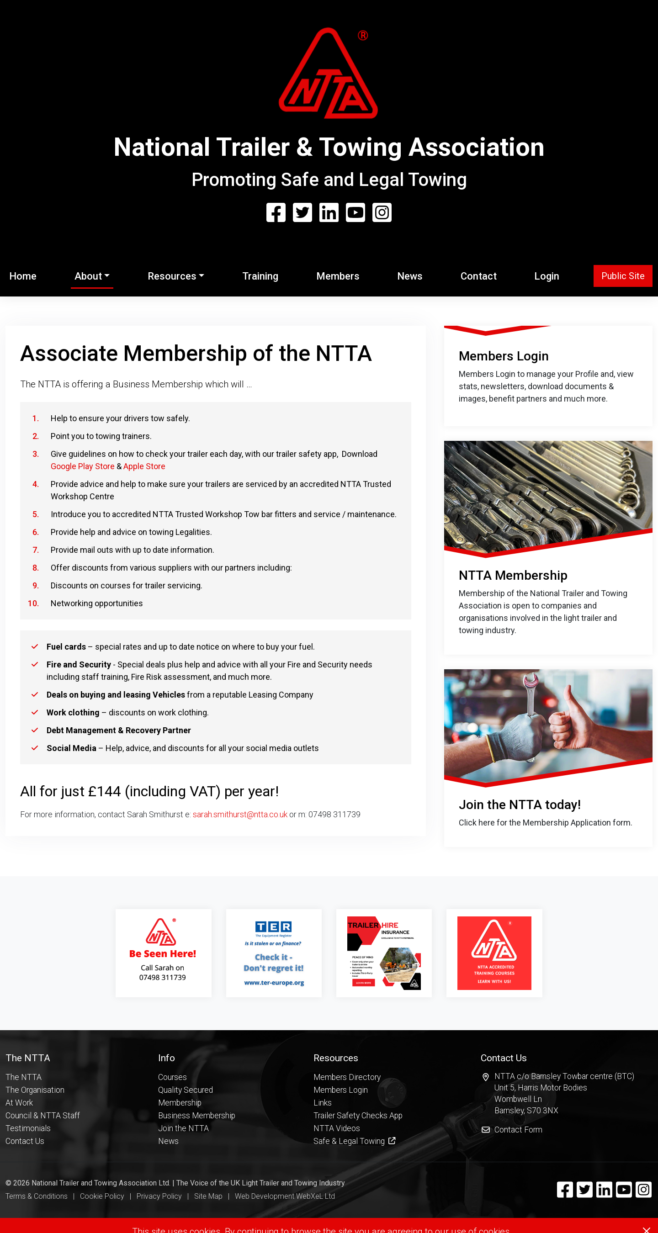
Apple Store (144, 466)
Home (24, 275)
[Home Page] (329, 77)
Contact (479, 276)
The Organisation (34, 1206)
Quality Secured (185, 1206)
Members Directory (347, 1193)
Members (338, 276)
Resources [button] (172, 276)
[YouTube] (355, 213)
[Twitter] (302, 213)
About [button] (88, 276)
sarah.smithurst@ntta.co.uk (240, 814)
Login (546, 276)
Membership (180, 1219)
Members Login (340, 1206)
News (410, 276)
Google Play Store (83, 466)
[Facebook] (276, 213)
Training (260, 276)
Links (322, 1219)
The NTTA (23, 1193)
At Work (19, 1219)
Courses (172, 1193)
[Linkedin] (329, 213)
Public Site (623, 275)
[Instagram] (382, 213)
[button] (42, 1174)
